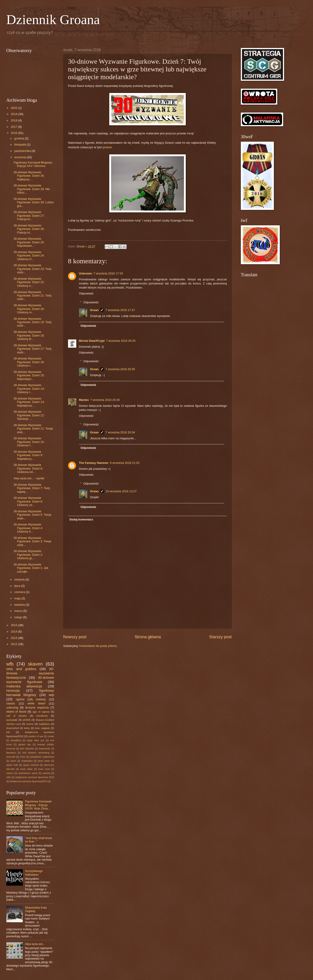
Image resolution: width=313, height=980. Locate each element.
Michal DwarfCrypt (92, 340)
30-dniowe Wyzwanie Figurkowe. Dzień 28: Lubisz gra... (34, 202)
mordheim (42, 715)
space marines (31, 765)
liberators (11, 752)
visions (9, 773)
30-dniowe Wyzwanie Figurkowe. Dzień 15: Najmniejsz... (29, 375)
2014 (14, 631)
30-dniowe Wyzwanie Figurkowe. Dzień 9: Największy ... (28, 455)
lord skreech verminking (35, 752)
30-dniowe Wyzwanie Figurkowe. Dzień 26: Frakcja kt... (29, 229)
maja (17, 598)
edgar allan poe (35, 740)
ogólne (20, 699)
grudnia (19, 138)
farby (27, 728)
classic (10, 703)
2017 (14, 126)
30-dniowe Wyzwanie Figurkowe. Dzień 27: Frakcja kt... (29, 215)
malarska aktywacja (24, 686)
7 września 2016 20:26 (105, 400)
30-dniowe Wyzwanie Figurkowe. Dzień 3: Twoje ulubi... (32, 541)
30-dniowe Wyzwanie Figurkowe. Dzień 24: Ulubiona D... (29, 255)
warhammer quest (28, 773)
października (23, 151)
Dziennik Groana (53, 19)
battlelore (44, 724)
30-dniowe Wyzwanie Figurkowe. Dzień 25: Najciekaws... (29, 242)
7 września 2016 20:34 (120, 432)
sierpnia (19, 579)
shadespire (27, 761)
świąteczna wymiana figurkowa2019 (28, 781)
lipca (17, 586)
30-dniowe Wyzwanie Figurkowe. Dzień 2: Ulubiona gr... (28, 554)
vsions (30, 724)
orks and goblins (21, 669)
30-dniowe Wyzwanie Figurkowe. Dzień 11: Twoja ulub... (33, 428)
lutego (18, 617)
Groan (94, 310)
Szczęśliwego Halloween (34, 872)
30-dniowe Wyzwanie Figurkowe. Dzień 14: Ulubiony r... (29, 388)
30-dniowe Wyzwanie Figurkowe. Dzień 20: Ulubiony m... (29, 309)
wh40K (27, 720)
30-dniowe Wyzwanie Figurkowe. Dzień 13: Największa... (29, 402)
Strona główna (148, 637)
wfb (10, 663)
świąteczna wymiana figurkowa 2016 (34, 777)
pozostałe (12, 720)
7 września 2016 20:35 (120, 369)
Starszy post (220, 637)
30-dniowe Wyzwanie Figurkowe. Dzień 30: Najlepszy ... (29, 176)
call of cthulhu (16, 715)
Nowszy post (75, 637)
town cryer (44, 769)
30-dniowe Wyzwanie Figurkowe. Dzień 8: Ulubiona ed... (28, 468)
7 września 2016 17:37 (120, 310)
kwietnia (20, 604)
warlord (46, 773)
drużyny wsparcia (37, 707)
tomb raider (26, 769)
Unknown (85, 273)
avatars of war (35, 736)
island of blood (16, 711)
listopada (20, 144)
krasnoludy (44, 748)
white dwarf (36, 703)
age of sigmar (41, 711)
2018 (14, 120)
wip (51, 695)
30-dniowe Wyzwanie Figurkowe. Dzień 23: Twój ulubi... (32, 269)
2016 (14, 133)
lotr (8, 732)
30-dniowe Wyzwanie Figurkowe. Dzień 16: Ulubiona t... (29, 362)
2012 (14, 644)
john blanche (27, 748)
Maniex (84, 400)
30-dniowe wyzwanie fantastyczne (30, 673)
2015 (14, 625)
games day (24, 744)
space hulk (12, 765)
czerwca (20, 592)
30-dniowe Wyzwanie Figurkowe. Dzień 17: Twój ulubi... (32, 349)
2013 (14, 638)
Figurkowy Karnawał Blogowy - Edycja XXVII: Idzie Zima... (38, 805)
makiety (41, 699)
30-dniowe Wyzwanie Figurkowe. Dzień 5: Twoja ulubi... (32, 515)
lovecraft (10, 757)
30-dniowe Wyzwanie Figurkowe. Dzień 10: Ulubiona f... (29, 442)
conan (51, 736)
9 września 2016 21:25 (125, 463)
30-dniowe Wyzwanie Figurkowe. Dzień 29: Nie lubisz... (32, 189)
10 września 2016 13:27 (121, 491)
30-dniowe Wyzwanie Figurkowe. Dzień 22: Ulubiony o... (29, 282)
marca (18, 611)
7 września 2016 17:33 (108, 273)
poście (107, 147)
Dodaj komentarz (81, 519)
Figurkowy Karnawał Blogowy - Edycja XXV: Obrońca (34, 164)
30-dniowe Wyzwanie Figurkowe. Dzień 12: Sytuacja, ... (29, 415)
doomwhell (12, 728)
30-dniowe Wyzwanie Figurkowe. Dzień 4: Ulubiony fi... (28, 528)
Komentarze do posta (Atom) (98, 646)
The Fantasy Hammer (94, 463)
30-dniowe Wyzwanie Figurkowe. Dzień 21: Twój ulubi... (32, 295)
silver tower (44, 761)
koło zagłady (42, 728)
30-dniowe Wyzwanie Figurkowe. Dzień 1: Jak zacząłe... (31, 568)
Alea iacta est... (35, 944)
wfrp (8, 777)
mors (22, 757)
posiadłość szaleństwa (42, 757)
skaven (35, 663)
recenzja (13, 690)
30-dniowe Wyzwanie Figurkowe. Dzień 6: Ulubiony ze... (28, 501)
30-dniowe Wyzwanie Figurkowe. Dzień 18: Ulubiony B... (29, 335)
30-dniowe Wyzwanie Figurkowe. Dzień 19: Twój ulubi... (32, 322)
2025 (14, 108)
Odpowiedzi (91, 302)
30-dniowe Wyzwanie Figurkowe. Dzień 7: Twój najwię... (32, 488)
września (20, 157)
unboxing (12, 707)
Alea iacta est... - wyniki (29, 478)
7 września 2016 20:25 (121, 340)
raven (13, 761)
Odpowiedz (86, 293)
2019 (14, 114)
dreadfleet (15, 740)
